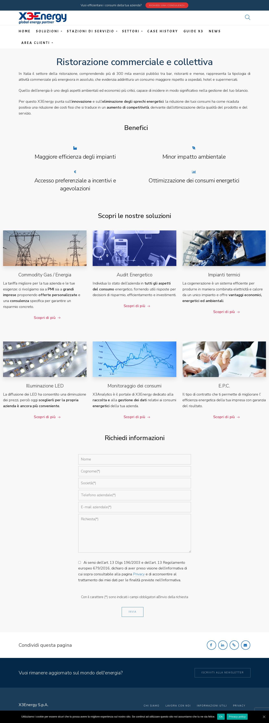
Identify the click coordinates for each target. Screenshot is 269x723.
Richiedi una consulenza (167, 5)
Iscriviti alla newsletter (222, 672)
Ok (221, 716)
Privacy (139, 574)
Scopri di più (45, 317)
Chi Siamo (151, 705)
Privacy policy (237, 716)
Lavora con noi (178, 705)
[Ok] (264, 717)
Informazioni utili (212, 705)
